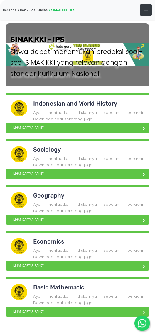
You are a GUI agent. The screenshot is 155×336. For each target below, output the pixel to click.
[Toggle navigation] (146, 10)
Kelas (43, 10)
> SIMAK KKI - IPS (61, 10)
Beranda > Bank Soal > (21, 10)
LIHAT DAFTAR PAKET (26, 128)
